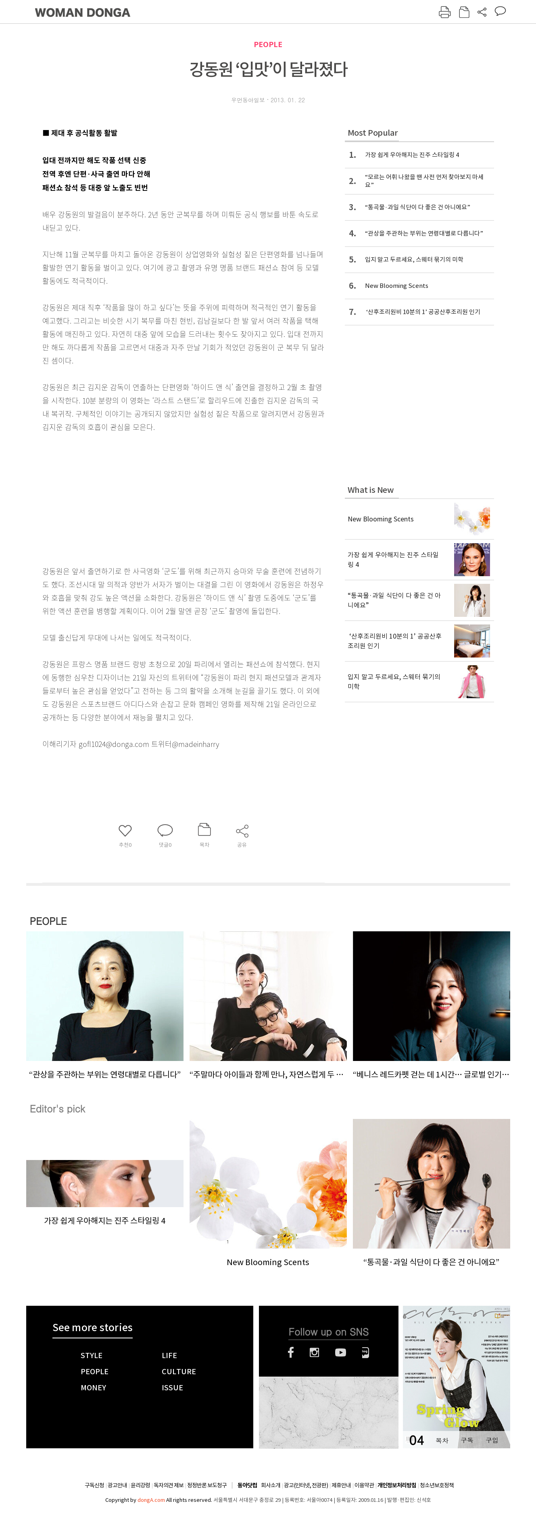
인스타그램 (314, 1352)
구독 (467, 1440)
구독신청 (94, 1485)
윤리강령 (140, 1485)
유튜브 (340, 1352)
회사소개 (270, 1485)
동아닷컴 (247, 1485)
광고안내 (117, 1485)
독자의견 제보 (169, 1485)
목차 (442, 1440)
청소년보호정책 (437, 1485)
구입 (492, 1440)
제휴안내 (341, 1485)
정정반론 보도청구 (207, 1485)
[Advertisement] (163, 497)
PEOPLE (268, 44)
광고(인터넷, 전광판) (306, 1485)
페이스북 (291, 1352)
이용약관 (364, 1485)
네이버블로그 (365, 1352)
